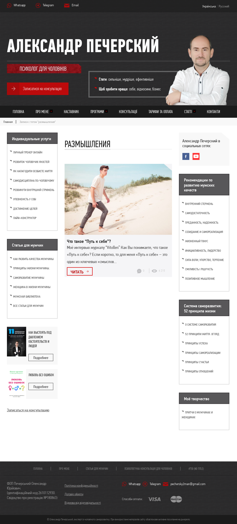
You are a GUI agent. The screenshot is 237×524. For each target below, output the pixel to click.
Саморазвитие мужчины (28, 277)
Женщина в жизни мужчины (31, 287)
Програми (97, 111)
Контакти (213, 111)
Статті (188, 111)
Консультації (128, 111)
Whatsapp (19, 5)
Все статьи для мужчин (28, 306)
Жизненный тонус (196, 241)
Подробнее (40, 358)
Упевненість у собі (24, 199)
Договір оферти (74, 494)
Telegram (48, 5)
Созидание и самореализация (204, 232)
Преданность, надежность (201, 222)
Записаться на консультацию (28, 410)
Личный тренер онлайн (27, 152)
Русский (224, 6)
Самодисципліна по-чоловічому (33, 180)
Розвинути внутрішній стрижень (33, 190)
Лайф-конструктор (24, 218)
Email (75, 5)
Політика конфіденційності (81, 485)
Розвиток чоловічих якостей (31, 162)
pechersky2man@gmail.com (188, 484)
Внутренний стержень (199, 204)
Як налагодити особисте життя (33, 171)
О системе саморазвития (200, 324)
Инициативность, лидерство (203, 250)
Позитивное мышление (200, 278)
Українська (209, 6)
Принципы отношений (199, 371)
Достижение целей (25, 208)
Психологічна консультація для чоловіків (148, 468)
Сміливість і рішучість (199, 269)
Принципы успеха (196, 343)
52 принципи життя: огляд (202, 334)
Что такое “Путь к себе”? (89, 241)
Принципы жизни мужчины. (31, 268)
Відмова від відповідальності (83, 503)
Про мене (42, 111)
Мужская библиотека (26, 296)
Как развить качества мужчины (33, 259)
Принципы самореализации (202, 353)
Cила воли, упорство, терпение (204, 260)
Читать (77, 271)
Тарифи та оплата (161, 111)
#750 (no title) (196, 468)
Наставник (71, 111)
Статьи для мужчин (97, 468)
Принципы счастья (197, 362)
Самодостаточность (197, 213)
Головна (18, 111)
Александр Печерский (83, 45)
